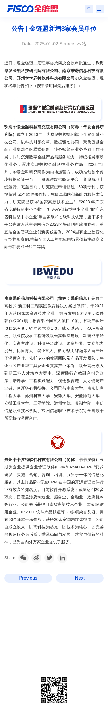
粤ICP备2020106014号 (36, 660)
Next (80, 578)
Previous (28, 578)
